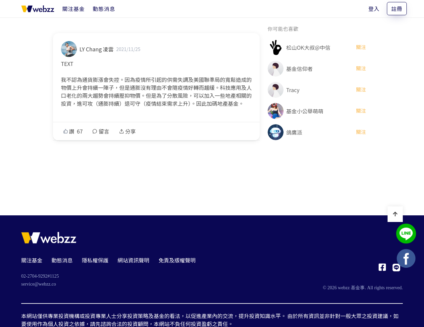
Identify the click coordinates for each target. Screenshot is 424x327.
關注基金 (31, 260)
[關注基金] (73, 8)
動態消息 (62, 260)
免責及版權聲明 (176, 260)
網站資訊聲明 (133, 260)
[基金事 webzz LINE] (406, 234)
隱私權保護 (95, 260)
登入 (374, 9)
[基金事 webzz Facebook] (382, 269)
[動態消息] (104, 8)
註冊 (396, 9)
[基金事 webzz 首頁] (37, 8)
